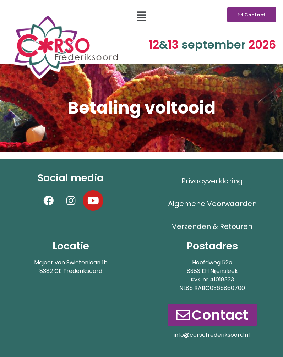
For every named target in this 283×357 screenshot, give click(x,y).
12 (158, 45)
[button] (141, 16)
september (213, 45)
